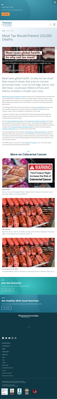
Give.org (16, 385)
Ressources (7, 375)
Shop (3, 360)
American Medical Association (15, 121)
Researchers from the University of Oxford (14, 96)
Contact (4, 362)
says (9, 111)
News (3, 349)
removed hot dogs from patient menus (22, 127)
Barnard (7, 367)
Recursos (7, 373)
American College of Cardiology (37, 121)
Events (3, 357)
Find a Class (6, 307)
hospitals (26, 142)
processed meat (40, 107)
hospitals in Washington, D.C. (10, 129)
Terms (12, 385)
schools (34, 142)
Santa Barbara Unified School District (35, 132)
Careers (4, 370)
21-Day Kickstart (7, 290)
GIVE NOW (5, 14)
